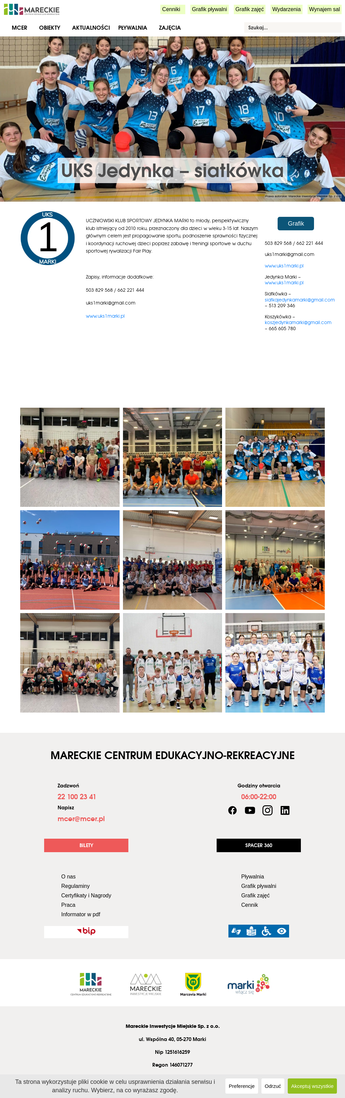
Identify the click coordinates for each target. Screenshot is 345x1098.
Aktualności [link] (91, 27)
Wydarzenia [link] (286, 9)
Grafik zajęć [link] (250, 9)
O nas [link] (68, 876)
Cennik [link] (249, 905)
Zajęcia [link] (170, 27)
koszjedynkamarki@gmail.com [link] (298, 322)
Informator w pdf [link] (80, 914)
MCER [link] (19, 27)
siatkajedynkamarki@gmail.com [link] (300, 300)
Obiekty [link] (49, 27)
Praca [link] (68, 905)
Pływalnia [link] (132, 27)
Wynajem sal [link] (324, 9)
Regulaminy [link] (75, 886)
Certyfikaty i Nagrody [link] (86, 895)
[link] (31, 9)
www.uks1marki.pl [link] (105, 316)
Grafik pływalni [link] (209, 9)
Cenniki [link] (171, 9)
